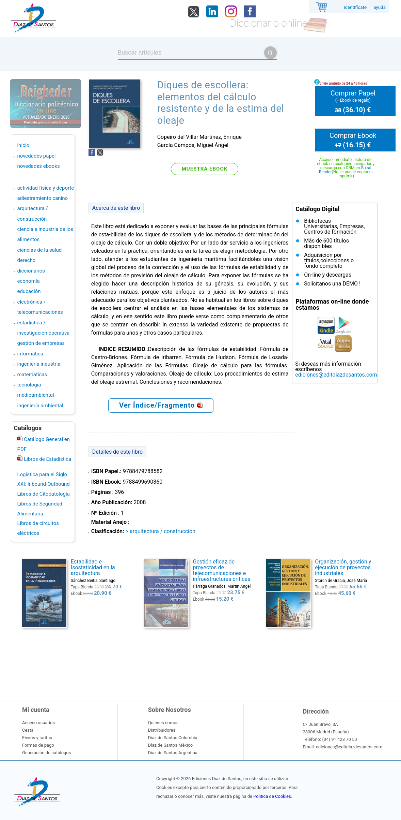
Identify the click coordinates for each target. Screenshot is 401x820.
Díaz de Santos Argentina (172, 752)
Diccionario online (268, 23)
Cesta (27, 730)
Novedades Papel (36, 156)
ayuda (379, 7)
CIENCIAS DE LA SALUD (39, 250)
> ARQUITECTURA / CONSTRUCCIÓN (160, 531)
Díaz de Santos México (170, 745)
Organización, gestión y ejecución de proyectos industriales (343, 567)
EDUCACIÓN (29, 291)
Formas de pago (38, 745)
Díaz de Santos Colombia (172, 737)
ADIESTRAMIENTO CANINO (42, 198)
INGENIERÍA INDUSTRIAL (39, 364)
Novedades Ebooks (38, 166)
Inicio (23, 145)
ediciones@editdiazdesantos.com (336, 374)
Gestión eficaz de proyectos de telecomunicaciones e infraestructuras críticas (222, 570)
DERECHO (26, 260)
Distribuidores (161, 730)
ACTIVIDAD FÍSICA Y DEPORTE (45, 188)
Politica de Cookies (272, 796)
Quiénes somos (163, 722)
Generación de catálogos (46, 752)
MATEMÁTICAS (32, 374)
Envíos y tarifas (37, 737)
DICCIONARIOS (31, 271)
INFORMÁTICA (30, 354)
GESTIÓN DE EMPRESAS (40, 343)
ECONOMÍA (28, 281)
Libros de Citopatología (43, 494)
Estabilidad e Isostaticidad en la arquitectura (93, 567)
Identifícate (355, 7)
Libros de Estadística (46, 459)
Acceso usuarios (38, 722)
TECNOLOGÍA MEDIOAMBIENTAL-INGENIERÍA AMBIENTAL (40, 395)
